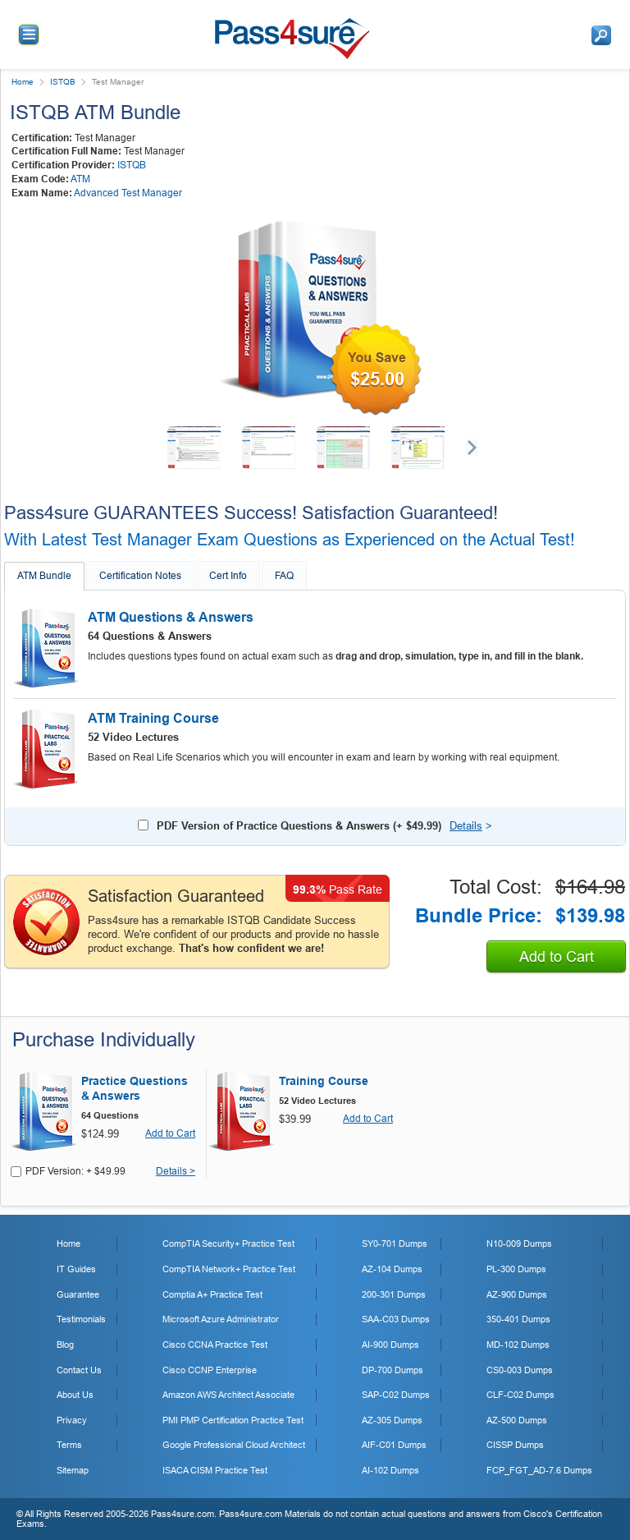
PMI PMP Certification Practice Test (233, 1420)
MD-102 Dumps (518, 1344)
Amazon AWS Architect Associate (228, 1395)
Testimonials (81, 1319)
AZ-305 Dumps (392, 1420)
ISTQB (62, 81)
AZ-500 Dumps (516, 1420)
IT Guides (76, 1269)
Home (22, 81)
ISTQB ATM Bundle (95, 112)
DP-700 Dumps (392, 1370)
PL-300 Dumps (516, 1269)
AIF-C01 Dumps (394, 1445)
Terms (69, 1445)
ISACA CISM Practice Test (214, 1470)
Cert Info (228, 576)
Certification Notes (140, 576)
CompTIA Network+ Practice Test (228, 1269)
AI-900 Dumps (390, 1344)
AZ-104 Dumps (392, 1269)
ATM (80, 179)
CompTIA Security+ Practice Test (228, 1243)
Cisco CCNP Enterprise (209, 1370)
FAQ (284, 576)
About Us (75, 1395)
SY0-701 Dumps (394, 1243)
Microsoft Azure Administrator (220, 1319)
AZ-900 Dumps (516, 1294)
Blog (65, 1344)
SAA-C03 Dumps (396, 1319)
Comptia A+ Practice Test (212, 1294)
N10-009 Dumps (519, 1243)
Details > (175, 1171)
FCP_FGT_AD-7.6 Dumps (539, 1470)
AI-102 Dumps (390, 1470)
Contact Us (79, 1370)
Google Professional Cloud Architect (233, 1445)
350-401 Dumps (518, 1319)
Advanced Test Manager (128, 193)
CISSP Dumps (515, 1445)
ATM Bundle (44, 576)
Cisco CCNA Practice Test (214, 1344)
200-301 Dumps (394, 1294)
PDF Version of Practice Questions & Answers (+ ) (299, 826)
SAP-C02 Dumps (396, 1395)
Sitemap (73, 1470)
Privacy (72, 1420)
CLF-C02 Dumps (520, 1395)
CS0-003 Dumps (519, 1370)
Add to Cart (556, 957)
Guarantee (78, 1294)
